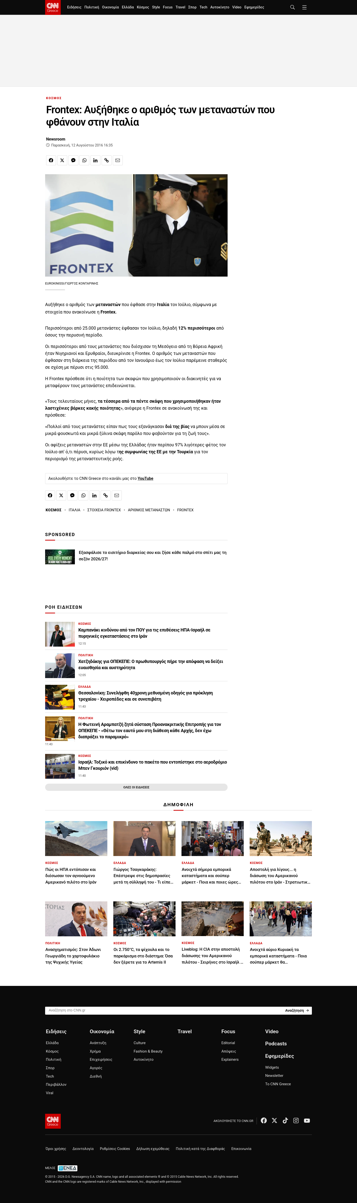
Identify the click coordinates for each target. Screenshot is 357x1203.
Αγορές (96, 1068)
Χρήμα (95, 1051)
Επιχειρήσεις (101, 1059)
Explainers (230, 1059)
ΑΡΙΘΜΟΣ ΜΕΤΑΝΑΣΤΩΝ (149, 510)
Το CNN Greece (278, 1084)
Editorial (228, 1043)
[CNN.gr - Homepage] (53, 7)
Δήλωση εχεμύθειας (153, 1149)
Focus (168, 7)
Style (156, 7)
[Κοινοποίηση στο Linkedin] (95, 160)
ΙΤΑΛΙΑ (74, 510)
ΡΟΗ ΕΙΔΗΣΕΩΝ (63, 607)
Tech (203, 7)
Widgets (272, 1067)
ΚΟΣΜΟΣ (54, 98)
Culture (140, 1043)
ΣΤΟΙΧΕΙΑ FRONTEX (104, 510)
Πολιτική (91, 7)
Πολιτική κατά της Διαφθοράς (200, 1149)
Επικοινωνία (241, 1149)
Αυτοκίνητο (219, 7)
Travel (180, 7)
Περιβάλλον (56, 1084)
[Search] (297, 1010)
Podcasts (276, 1044)
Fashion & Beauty (148, 1051)
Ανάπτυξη (98, 1043)
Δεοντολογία (83, 1149)
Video (236, 7)
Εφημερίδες (254, 7)
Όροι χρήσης (56, 1149)
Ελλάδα (128, 7)
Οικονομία (110, 7)
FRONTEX (185, 510)
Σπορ (192, 7)
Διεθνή (96, 1076)
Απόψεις (228, 1051)
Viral (49, 1093)
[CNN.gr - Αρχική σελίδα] (53, 1121)
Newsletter (274, 1075)
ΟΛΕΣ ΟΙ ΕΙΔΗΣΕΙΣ (136, 787)
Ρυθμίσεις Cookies (115, 1149)
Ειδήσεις (74, 7)
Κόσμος (143, 7)
